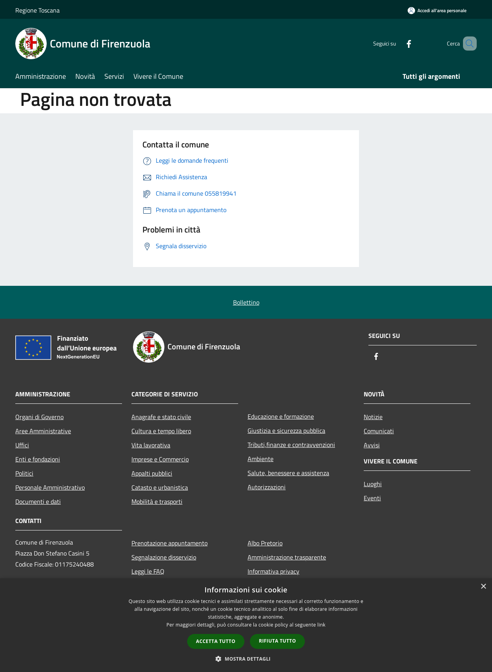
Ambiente (260, 458)
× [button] (483, 587)
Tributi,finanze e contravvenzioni (291, 444)
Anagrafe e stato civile (161, 416)
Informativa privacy (273, 571)
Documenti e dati (38, 501)
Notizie (373, 416)
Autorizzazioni (267, 487)
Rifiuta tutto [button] (277, 640)
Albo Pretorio (265, 543)
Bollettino (246, 302)
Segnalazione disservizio (163, 557)
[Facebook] (397, 43)
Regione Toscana (37, 10)
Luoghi (373, 484)
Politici (24, 473)
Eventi (372, 498)
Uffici (22, 445)
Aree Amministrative (43, 431)
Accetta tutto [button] (215, 641)
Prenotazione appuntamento (169, 543)
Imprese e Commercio (160, 459)
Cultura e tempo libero (161, 431)
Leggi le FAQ (147, 571)
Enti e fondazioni (37, 459)
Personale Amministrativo (50, 487)
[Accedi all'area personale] (437, 10)
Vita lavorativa (150, 445)
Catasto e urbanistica (159, 487)
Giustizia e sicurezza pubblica (286, 430)
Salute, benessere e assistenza (288, 473)
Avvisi (372, 445)
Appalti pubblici (151, 473)
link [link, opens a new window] (321, 624)
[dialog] (246, 625)
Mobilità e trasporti (156, 501)
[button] (246, 659)
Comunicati (379, 431)
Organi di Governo (39, 416)
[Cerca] (467, 43)
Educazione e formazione (281, 416)
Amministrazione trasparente (287, 557)
